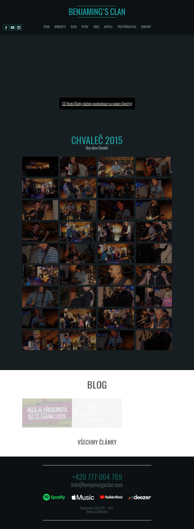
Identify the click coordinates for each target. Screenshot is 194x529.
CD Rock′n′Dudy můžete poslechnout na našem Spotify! (97, 103)
